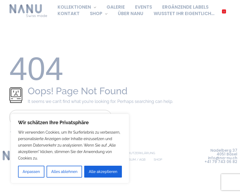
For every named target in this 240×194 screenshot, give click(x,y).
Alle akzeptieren (103, 171)
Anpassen (31, 171)
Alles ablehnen (64, 171)
